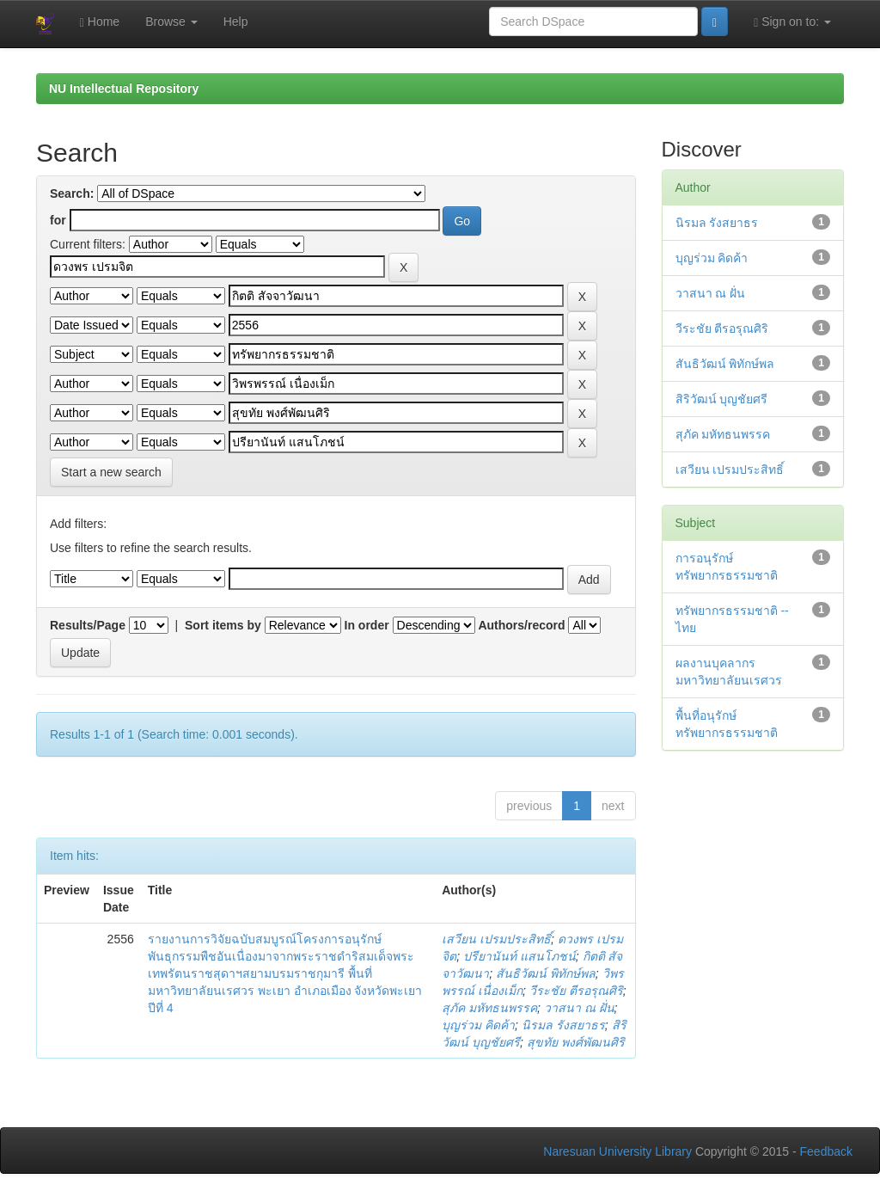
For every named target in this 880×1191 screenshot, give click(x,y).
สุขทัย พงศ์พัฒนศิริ (576, 1042)
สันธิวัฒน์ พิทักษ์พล (546, 973)
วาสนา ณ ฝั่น (579, 1008)
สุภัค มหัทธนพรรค (489, 1008)
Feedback (826, 1151)
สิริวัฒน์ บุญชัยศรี (721, 399)
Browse (171, 21)
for (58, 220)
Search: (72, 193)
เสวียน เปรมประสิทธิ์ (496, 939)
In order (367, 625)
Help (235, 21)
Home (99, 22)
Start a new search (111, 472)
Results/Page (87, 625)
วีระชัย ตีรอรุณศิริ (576, 991)
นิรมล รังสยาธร (563, 1025)
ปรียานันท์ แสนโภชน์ (519, 956)
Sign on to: (792, 22)
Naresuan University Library (617, 1151)
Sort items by (223, 625)
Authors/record (521, 625)
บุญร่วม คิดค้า (478, 1025)
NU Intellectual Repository (124, 88)
